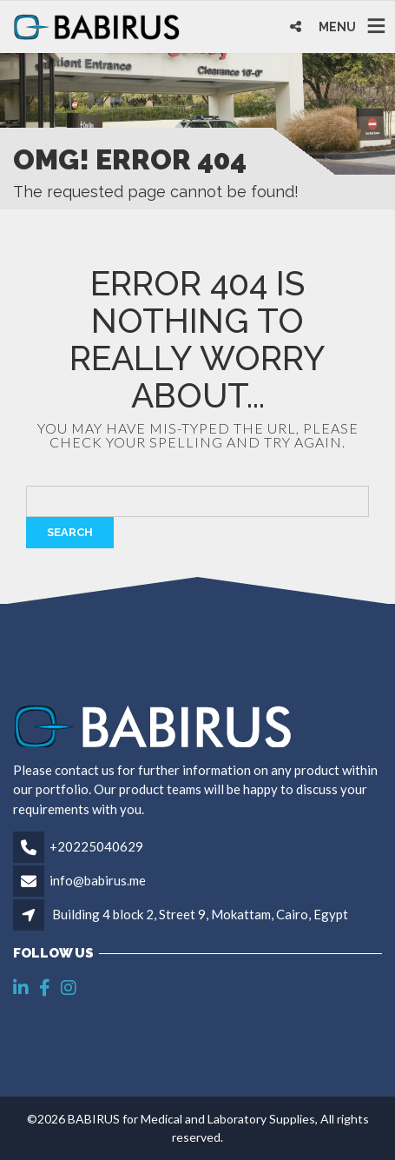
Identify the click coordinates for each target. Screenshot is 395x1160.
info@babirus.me (97, 880)
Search (70, 532)
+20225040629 (96, 846)
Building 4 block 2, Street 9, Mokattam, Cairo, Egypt (200, 914)
